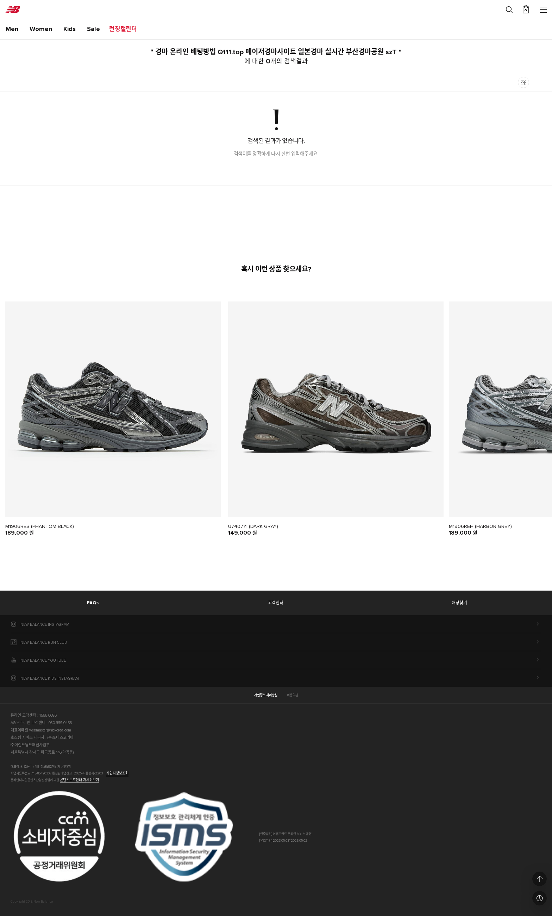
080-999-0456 (60, 723)
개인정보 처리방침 (265, 695)
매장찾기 (459, 603)
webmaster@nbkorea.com (50, 730)
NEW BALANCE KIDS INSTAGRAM (49, 678)
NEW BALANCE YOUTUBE (43, 660)
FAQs (93, 603)
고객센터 (275, 603)
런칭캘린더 (123, 29)
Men (12, 29)
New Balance (12, 9)
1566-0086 (48, 715)
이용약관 (292, 695)
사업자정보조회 (117, 773)
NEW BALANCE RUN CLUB (43, 642)
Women (41, 29)
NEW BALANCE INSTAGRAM (44, 625)
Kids (69, 29)
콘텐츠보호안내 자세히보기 (79, 780)
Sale (93, 29)
